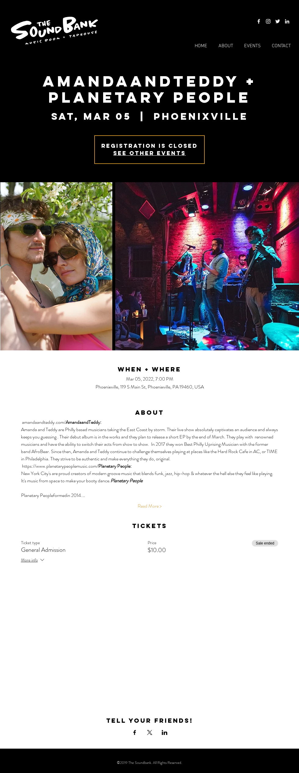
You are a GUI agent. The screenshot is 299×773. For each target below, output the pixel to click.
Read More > (150, 506)
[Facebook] (259, 21)
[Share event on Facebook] (135, 732)
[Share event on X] (150, 732)
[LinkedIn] (287, 21)
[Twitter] (278, 21)
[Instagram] (268, 21)
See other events (149, 153)
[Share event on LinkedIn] (165, 732)
